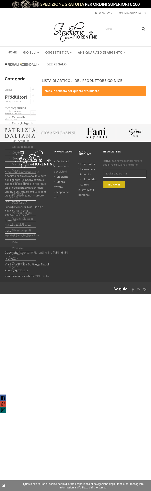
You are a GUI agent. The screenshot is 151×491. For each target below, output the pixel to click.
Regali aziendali (13, 113)
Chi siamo (62, 373)
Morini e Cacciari (22, 221)
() (132, 13)
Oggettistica (11, 95)
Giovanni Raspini (22, 180)
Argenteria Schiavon (17, 143)
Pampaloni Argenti (17, 238)
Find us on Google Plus (3, 404)
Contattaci (62, 358)
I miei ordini (87, 361)
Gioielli (8, 89)
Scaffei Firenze (21, 258)
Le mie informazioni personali (86, 386)
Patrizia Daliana (21, 246)
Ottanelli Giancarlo (16, 229)
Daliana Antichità (22, 162)
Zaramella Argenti (17, 298)
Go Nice (17, 186)
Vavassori (18, 281)
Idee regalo (11, 119)
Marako (16, 203)
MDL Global (42, 473)
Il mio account (84, 349)
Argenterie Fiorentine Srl (35, 449)
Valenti (16, 275)
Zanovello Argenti (17, 289)
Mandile (16, 197)
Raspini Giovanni (22, 252)
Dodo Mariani (20, 168)
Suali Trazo (19, 269)
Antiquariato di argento (13, 104)
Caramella (18, 150)
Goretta (17, 192)
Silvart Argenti (21, 263)
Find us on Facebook (3, 398)
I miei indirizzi (88, 376)
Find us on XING (3, 410)
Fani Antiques (20, 174)
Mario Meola (19, 209)
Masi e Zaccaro (21, 215)
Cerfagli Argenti (22, 156)
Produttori (16, 132)
